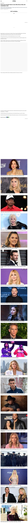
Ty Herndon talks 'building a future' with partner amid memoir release (11, 303)
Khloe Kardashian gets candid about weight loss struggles (9, 248)
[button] (6, 117)
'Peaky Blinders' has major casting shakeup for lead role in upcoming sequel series (12, 467)
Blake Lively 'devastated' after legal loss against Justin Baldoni (10, 375)
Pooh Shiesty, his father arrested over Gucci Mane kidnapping (9, 357)
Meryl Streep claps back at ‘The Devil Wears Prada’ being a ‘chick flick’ (11, 521)
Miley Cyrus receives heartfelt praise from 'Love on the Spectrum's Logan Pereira (12, 285)
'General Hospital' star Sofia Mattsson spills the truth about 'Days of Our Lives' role (12, 321)
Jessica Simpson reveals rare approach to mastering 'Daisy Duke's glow (11, 485)
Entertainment (2, 3)
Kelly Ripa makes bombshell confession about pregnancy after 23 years (11, 449)
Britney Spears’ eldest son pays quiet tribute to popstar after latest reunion (11, 503)
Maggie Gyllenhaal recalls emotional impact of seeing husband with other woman (12, 175)
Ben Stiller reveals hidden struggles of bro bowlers (8, 339)
